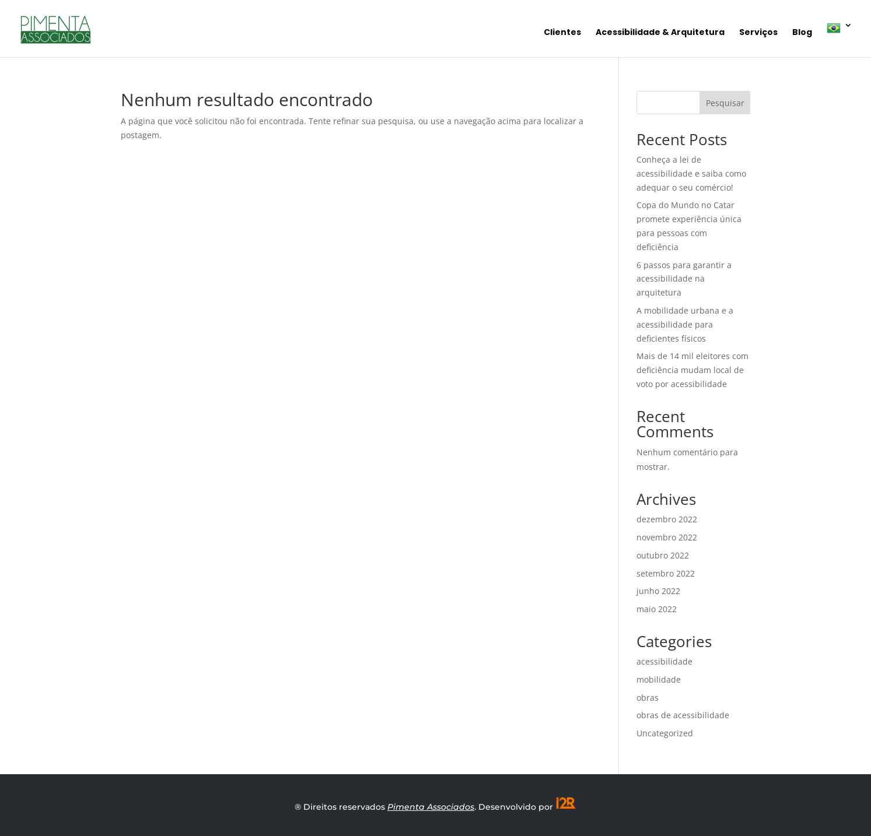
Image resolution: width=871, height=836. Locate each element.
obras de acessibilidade (682, 715)
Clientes (562, 33)
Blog (802, 33)
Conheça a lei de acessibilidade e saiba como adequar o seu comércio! (691, 173)
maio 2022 (656, 608)
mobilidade (658, 679)
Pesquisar (725, 102)
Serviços (758, 33)
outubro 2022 (662, 555)
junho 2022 (658, 590)
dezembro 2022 (666, 519)
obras (647, 697)
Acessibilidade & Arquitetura (660, 33)
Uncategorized (664, 733)
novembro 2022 (666, 537)
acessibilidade (664, 661)
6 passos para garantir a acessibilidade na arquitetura (684, 278)
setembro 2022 (665, 573)
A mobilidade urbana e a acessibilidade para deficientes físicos (684, 324)
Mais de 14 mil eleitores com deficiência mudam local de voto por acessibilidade (692, 369)
